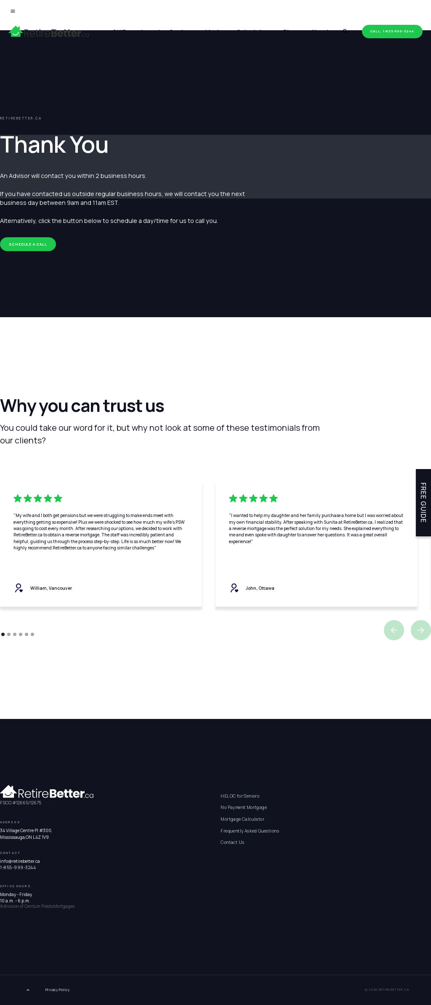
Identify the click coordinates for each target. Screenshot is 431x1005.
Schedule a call (28, 244)
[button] (394, 630)
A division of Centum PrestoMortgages (37, 906)
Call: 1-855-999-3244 (392, 31)
